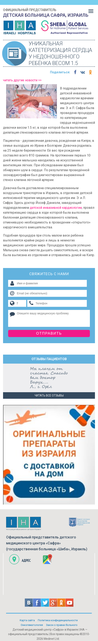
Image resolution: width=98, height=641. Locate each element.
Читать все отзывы (49, 395)
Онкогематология (32, 624)
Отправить (49, 333)
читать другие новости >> (22, 80)
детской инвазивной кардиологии (56, 208)
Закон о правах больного (61, 624)
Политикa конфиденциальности (58, 620)
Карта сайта (27, 620)
